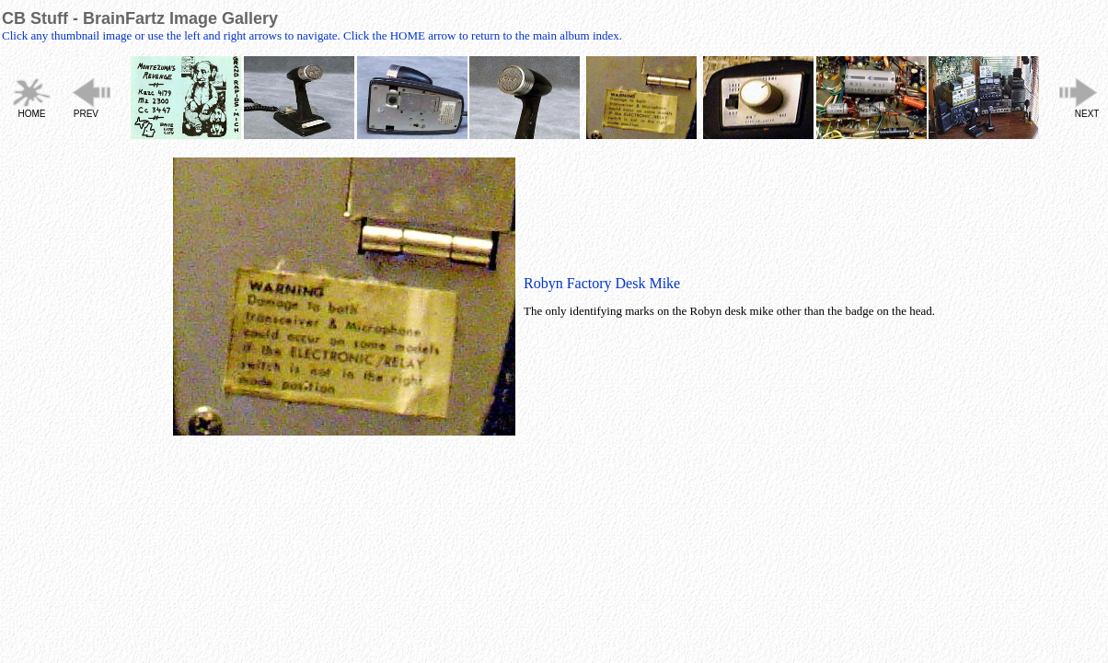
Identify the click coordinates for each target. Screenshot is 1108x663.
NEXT (1087, 114)
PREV (86, 114)
